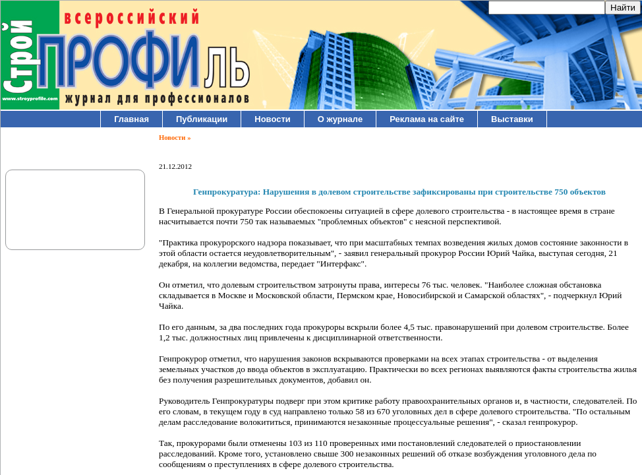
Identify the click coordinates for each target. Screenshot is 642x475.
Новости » (174, 137)
